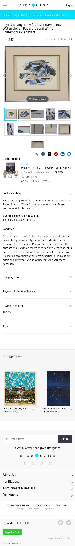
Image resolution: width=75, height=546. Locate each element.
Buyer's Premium (13, 305)
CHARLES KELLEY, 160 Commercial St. (14, 410)
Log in (69, 5)
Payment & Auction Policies (19, 291)
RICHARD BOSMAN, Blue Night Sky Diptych (53, 410)
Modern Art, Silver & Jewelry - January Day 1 (46, 167)
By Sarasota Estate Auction (35, 172)
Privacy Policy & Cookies (18, 505)
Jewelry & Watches (55, 15)
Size (5, 326)
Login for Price (12, 532)
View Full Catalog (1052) (34, 181)
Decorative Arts (22, 15)
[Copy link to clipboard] (36, 154)
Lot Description (12, 193)
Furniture (38, 15)
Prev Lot (50, 39)
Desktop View (61, 505)
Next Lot (66, 39)
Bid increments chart (12, 543)
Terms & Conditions (42, 505)
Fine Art (7, 15)
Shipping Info (11, 277)
